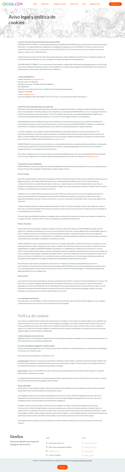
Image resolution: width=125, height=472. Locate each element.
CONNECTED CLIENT (60, 4)
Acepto (62, 469)
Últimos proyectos (91, 447)
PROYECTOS (74, 4)
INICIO (35, 4)
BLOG (84, 4)
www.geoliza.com (38, 79)
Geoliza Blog (89, 451)
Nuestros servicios (91, 443)
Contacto (88, 460)
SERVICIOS (44, 4)
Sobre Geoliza (89, 455)
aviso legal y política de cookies (81, 462)
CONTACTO (115, 4)
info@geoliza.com (29, 94)
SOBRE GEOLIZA (95, 4)
